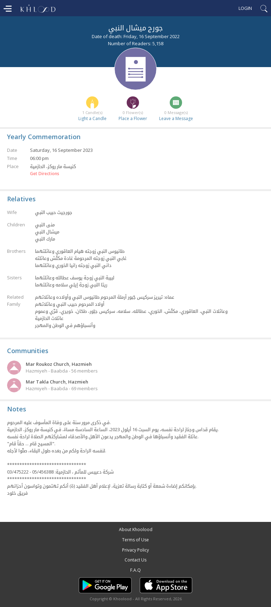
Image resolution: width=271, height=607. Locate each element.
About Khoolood (135, 529)
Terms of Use (135, 540)
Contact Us (135, 560)
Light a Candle (92, 118)
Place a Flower (133, 118)
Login (245, 8)
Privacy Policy (135, 550)
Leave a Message (176, 118)
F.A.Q (135, 570)
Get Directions (44, 174)
